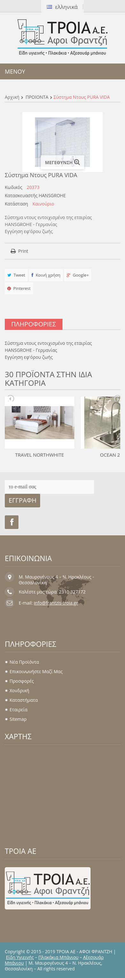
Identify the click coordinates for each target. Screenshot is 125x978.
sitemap (18, 719)
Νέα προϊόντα (24, 662)
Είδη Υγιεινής (20, 957)
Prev (11, 398)
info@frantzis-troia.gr (56, 603)
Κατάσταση (16, 204)
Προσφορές (22, 681)
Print (23, 251)
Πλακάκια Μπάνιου (58, 957)
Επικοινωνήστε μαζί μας (36, 671)
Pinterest (19, 288)
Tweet (16, 275)
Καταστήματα (24, 700)
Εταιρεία (18, 710)
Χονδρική (19, 690)
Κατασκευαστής (21, 195)
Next (117, 398)
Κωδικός (13, 187)
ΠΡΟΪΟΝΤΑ (37, 97)
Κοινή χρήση (46, 275)
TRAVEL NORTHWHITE (39, 455)
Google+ (78, 275)
